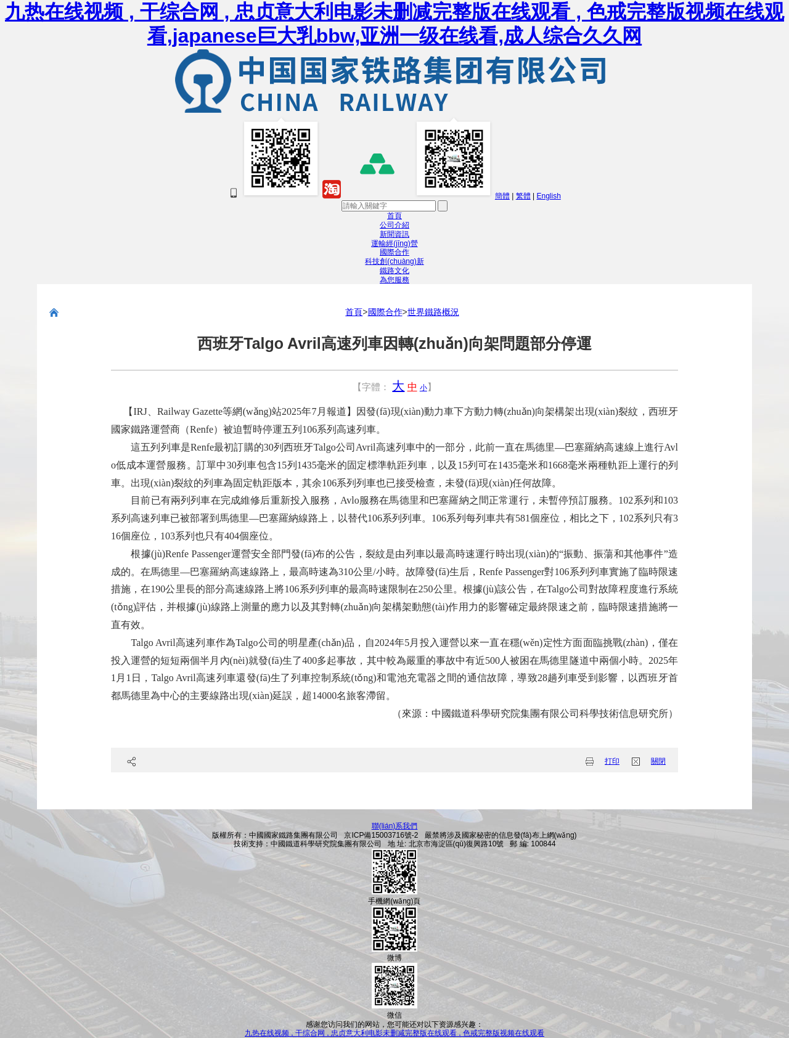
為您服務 (394, 280)
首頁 (394, 215)
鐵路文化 (394, 270)
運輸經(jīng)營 (394, 243)
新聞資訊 (394, 234)
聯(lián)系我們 (395, 826)
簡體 (502, 196)
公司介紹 (394, 225)
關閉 (658, 761)
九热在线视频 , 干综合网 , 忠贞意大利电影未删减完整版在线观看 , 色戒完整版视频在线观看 (394, 1033)
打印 (612, 761)
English (548, 196)
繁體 (523, 196)
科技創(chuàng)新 (394, 261)
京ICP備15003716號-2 (381, 835)
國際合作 (394, 252)
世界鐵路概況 (433, 312)
